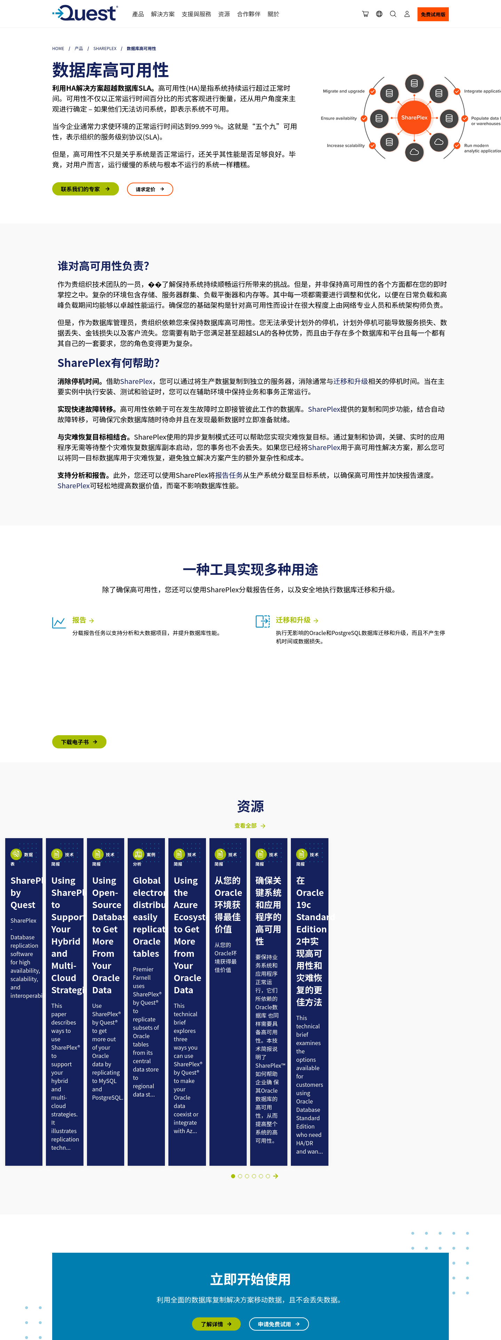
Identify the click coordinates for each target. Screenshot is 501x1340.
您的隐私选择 (62, 1260)
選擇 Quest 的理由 (174, 1230)
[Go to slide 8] (268, 974)
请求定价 (146, 189)
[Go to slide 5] (254, 974)
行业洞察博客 (370, 1230)
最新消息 (164, 1268)
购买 (281, 1242)
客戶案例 (164, 1255)
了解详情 (212, 1122)
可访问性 (59, 1268)
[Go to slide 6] (261, 974)
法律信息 (59, 1252)
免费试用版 (433, 14)
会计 (281, 1281)
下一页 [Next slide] (275, 974)
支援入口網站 (228, 1230)
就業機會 (164, 1281)
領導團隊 (164, 1242)
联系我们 (285, 1230)
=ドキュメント (372, 1255)
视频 (360, 1281)
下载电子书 (75, 742)
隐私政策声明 (98, 1252)
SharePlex (105, 48)
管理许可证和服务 (295, 1268)
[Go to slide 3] (240, 974)
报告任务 (229, 475)
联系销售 (285, 1255)
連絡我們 (164, 1294)
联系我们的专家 (81, 189)
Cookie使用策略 (89, 1260)
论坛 (219, 1255)
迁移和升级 (350, 381)
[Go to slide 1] (233, 974)
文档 (360, 1242)
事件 (360, 1268)
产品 (79, 48)
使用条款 (77, 1252)
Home (58, 48)
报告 (83, 620)
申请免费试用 (274, 1122)
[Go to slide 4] (247, 974)
